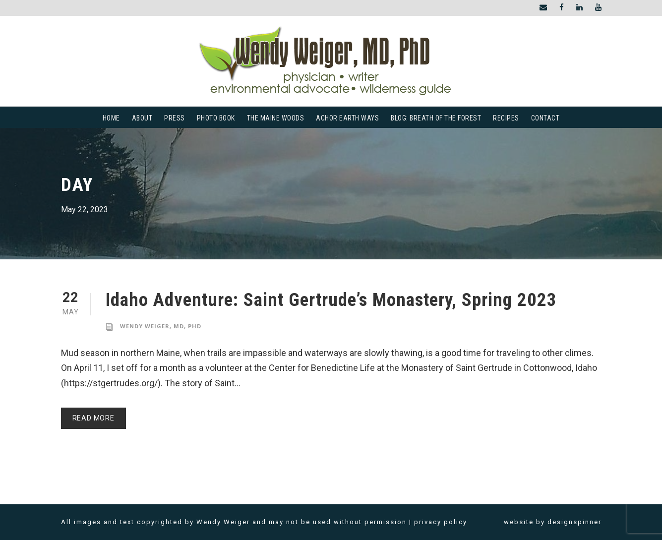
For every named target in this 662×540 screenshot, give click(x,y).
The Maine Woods (275, 118)
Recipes (506, 118)
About (142, 118)
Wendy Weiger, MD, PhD (160, 326)
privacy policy (440, 522)
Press (174, 118)
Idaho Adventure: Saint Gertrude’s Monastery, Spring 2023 (331, 299)
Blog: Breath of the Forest (436, 118)
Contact (545, 118)
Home (111, 118)
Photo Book (216, 118)
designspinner (574, 522)
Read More (93, 418)
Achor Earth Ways (347, 118)
